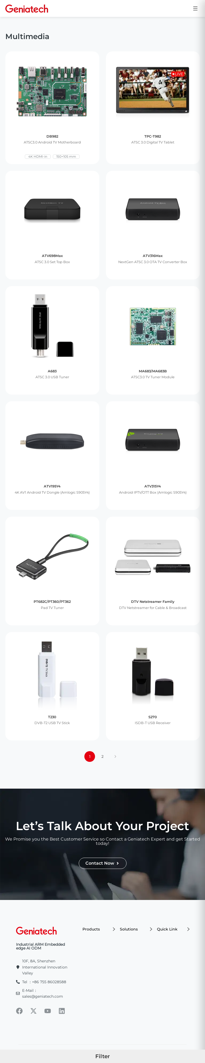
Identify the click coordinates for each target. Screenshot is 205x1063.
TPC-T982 (152, 136)
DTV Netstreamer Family (152, 602)
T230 (52, 717)
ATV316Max (153, 256)
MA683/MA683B (153, 371)
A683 (52, 371)
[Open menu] (195, 8)
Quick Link (173, 929)
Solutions (136, 929)
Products (98, 929)
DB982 (52, 136)
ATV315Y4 (152, 486)
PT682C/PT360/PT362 (52, 602)
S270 (152, 717)
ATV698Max (52, 256)
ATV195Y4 (52, 486)
